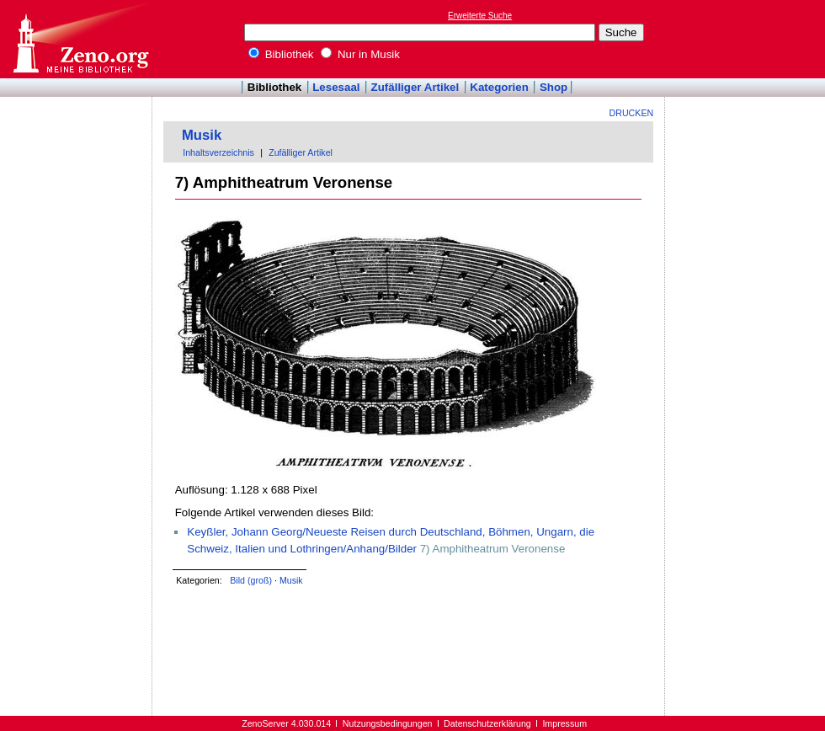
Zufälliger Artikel (415, 87)
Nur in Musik (360, 54)
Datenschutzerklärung (487, 723)
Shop (553, 87)
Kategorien (499, 87)
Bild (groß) (251, 580)
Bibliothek (281, 54)
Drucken (631, 113)
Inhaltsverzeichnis (218, 152)
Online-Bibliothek (80, 39)
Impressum (564, 723)
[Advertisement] (747, 39)
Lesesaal (335, 87)
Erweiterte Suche (480, 15)
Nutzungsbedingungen (388, 723)
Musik (201, 135)
